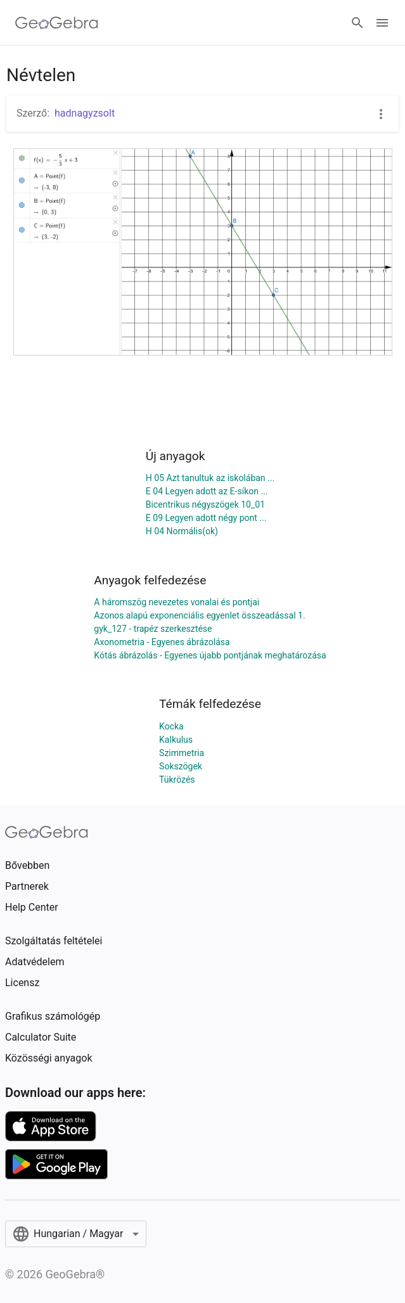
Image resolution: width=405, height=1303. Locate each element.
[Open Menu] (382, 22)
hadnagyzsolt (85, 113)
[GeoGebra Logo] (56, 22)
